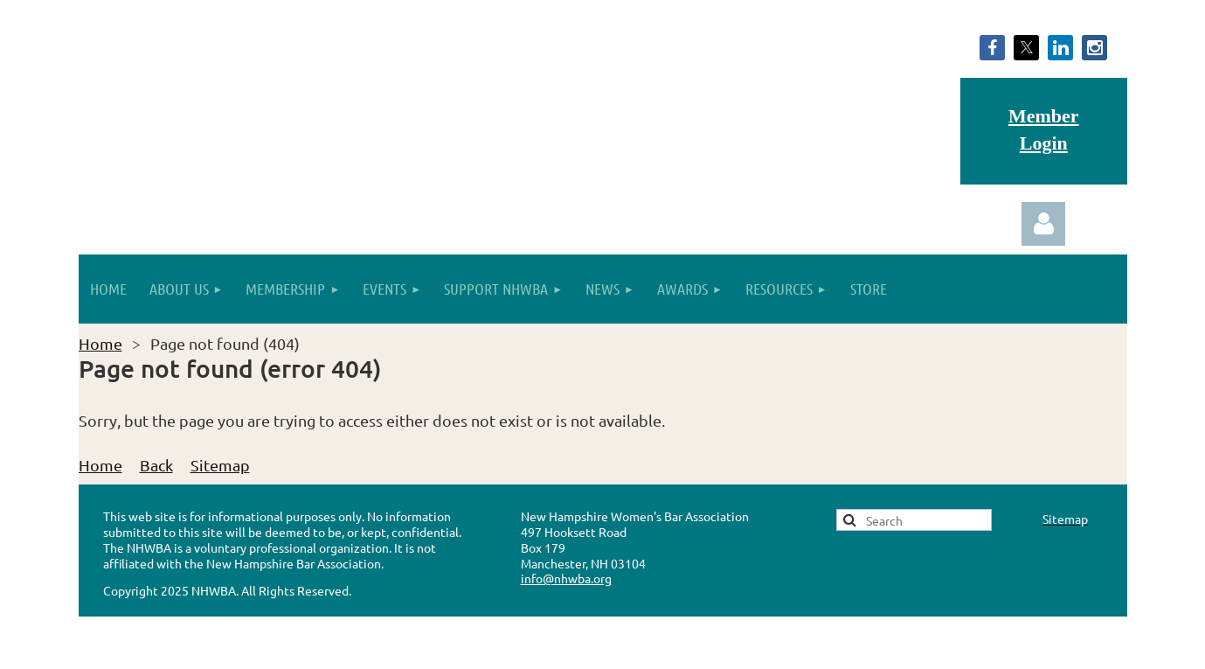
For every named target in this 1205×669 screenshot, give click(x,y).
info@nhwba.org (566, 578)
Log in (1043, 224)
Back (156, 465)
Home (100, 343)
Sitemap (220, 465)
